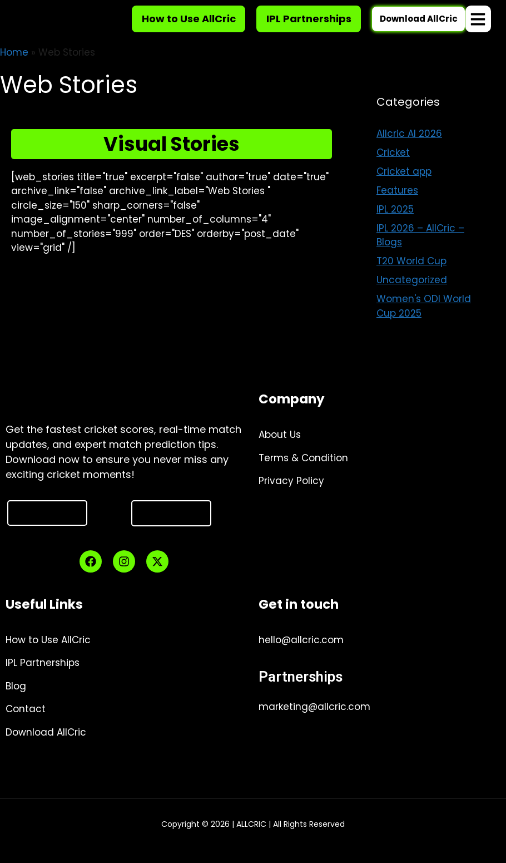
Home (14, 65)
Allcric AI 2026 (409, 147)
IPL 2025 (395, 222)
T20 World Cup (411, 274)
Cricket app (403, 184)
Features (397, 203)
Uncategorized (411, 293)
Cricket (393, 165)
